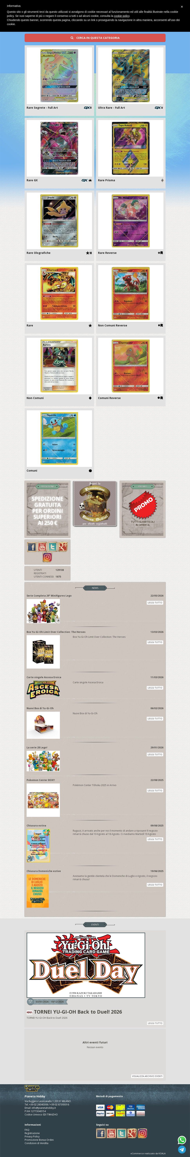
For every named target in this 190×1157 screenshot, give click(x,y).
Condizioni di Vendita (36, 1143)
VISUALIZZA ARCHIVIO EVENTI (147, 1076)
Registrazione (32, 1133)
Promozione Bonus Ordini (39, 1140)
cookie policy (121, 15)
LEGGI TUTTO (155, 602)
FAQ (27, 1129)
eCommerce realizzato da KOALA (148, 1153)
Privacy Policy (32, 1136)
